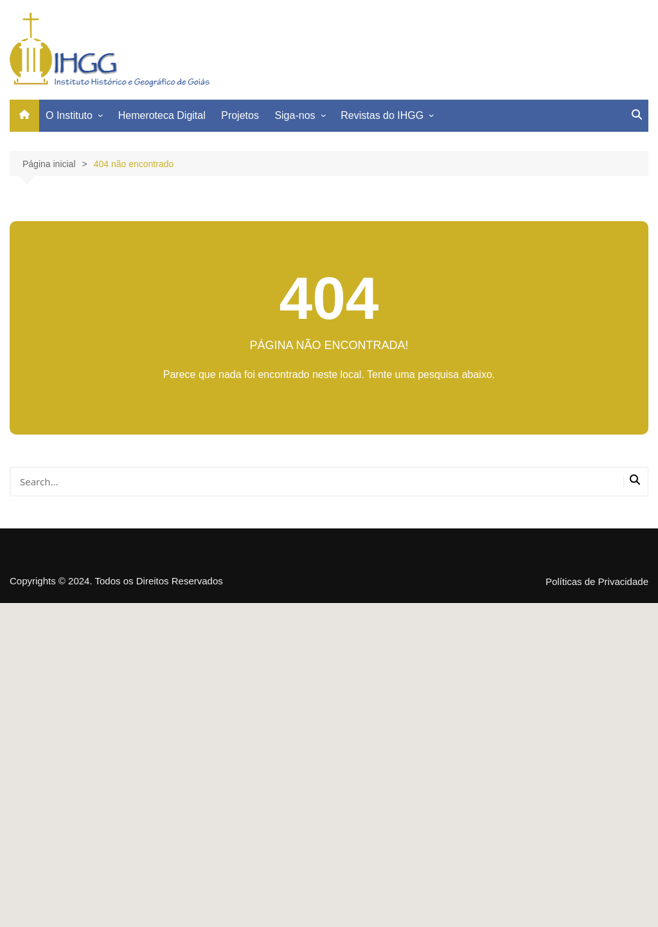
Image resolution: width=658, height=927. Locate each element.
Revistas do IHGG (382, 115)
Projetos (240, 115)
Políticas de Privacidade (597, 582)
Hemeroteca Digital (162, 115)
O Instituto (69, 115)
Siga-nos (294, 115)
